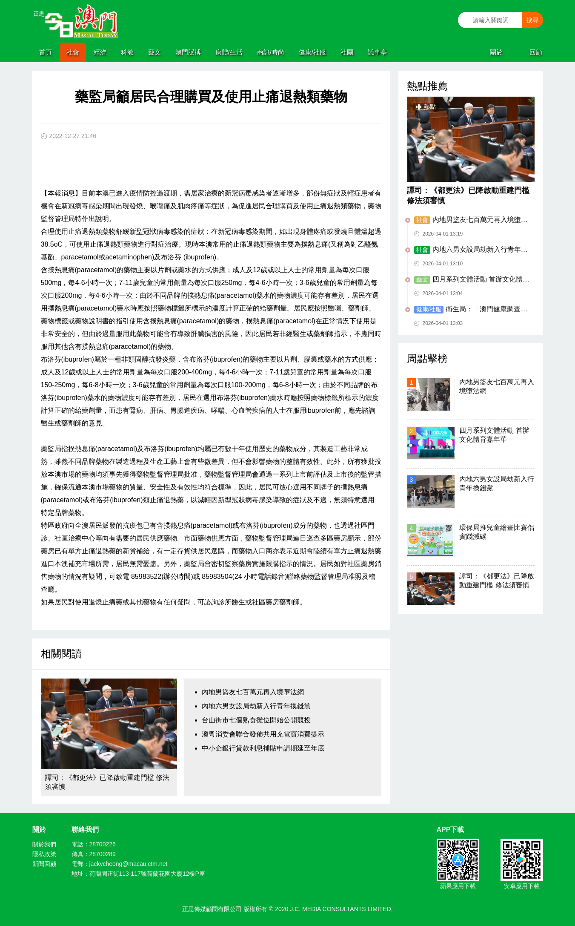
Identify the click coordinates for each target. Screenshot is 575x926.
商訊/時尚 (270, 52)
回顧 (535, 52)
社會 (72, 52)
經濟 (100, 52)
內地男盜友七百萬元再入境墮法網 (253, 692)
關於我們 (44, 844)
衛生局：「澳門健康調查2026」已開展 (471, 309)
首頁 (45, 52)
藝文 (154, 52)
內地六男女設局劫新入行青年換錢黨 (256, 706)
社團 (346, 52)
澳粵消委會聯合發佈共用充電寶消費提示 (263, 734)
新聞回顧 (44, 863)
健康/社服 (312, 52)
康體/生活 (229, 52)
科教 (127, 52)
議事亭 (377, 52)
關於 (496, 52)
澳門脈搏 (188, 52)
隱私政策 (44, 854)
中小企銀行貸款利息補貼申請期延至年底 (263, 748)
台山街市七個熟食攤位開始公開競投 (256, 720)
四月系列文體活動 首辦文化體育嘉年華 (471, 280)
